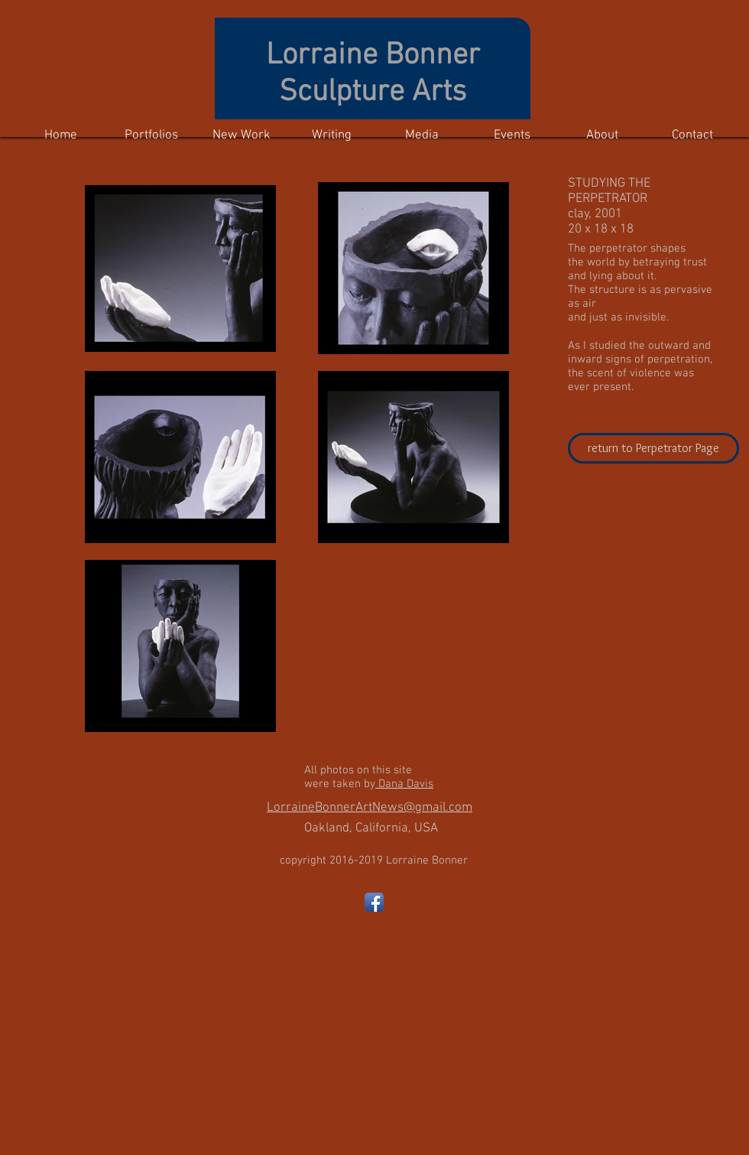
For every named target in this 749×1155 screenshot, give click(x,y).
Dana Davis (404, 784)
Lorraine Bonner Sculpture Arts (373, 74)
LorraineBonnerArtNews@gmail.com (369, 807)
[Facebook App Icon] (374, 902)
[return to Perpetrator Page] (653, 448)
